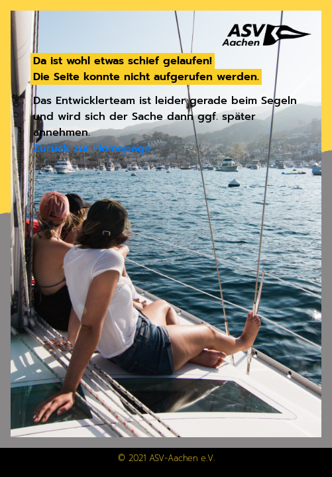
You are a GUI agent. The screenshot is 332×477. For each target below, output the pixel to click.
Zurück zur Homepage (92, 148)
